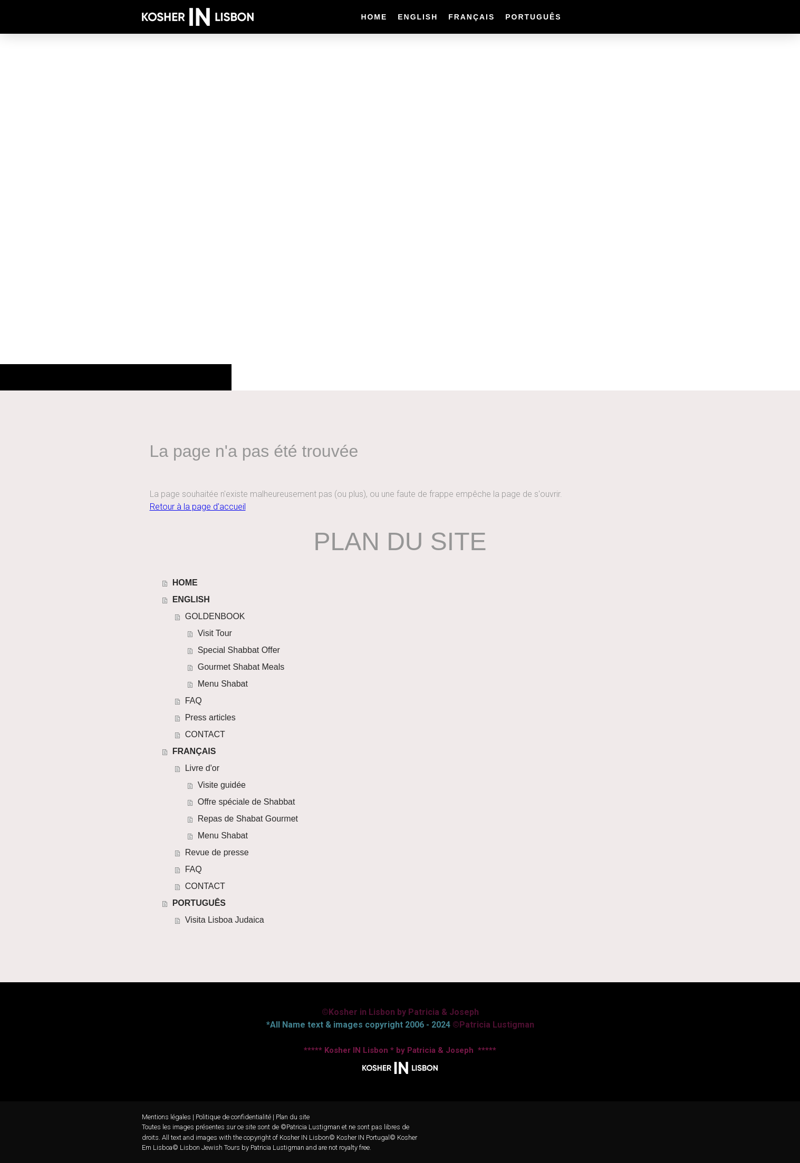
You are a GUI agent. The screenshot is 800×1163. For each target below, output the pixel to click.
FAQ (193, 700)
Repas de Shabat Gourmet (248, 818)
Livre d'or (202, 768)
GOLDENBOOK (215, 616)
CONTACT (205, 734)
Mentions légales (166, 1117)
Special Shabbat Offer (239, 650)
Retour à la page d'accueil (198, 507)
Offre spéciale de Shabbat (246, 801)
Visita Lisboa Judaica (224, 919)
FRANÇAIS (471, 17)
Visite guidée (222, 784)
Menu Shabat (223, 683)
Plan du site (293, 1117)
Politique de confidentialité (233, 1117)
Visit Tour (215, 633)
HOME (374, 17)
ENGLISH (418, 17)
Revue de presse (217, 852)
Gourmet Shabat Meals (241, 666)
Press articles (210, 717)
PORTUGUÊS (533, 17)
